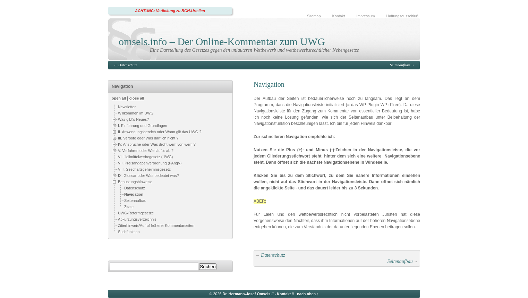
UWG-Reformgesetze (136, 213)
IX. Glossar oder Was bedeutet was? (148, 175)
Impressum (365, 16)
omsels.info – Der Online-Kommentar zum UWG (222, 41)
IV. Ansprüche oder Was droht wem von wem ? (157, 144)
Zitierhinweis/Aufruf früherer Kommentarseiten (156, 225)
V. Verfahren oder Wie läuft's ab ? (145, 150)
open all (119, 98)
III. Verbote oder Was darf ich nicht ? (148, 138)
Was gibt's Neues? (133, 119)
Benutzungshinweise (135, 182)
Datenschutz (127, 65)
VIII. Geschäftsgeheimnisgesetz (144, 169)
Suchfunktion (128, 232)
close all (136, 98)
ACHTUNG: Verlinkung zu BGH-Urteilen (170, 11)
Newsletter (127, 107)
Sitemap (314, 16)
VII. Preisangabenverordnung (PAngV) (149, 163)
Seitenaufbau (400, 65)
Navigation (133, 194)
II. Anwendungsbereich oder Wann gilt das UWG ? (159, 132)
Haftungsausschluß (402, 16)
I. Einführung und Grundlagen (142, 126)
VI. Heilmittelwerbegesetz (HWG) (145, 157)
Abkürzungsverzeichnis (137, 219)
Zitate (129, 207)
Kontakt (338, 16)
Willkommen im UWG (136, 113)
